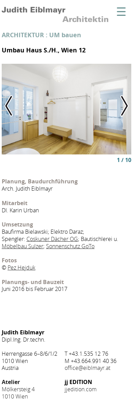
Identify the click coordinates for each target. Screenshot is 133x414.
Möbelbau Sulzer (22, 246)
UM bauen (65, 35)
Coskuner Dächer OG (52, 239)
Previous (14, 105)
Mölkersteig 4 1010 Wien (18, 389)
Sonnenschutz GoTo (70, 246)
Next (118, 105)
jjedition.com (81, 389)
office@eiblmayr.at (87, 368)
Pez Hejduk (21, 267)
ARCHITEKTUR (23, 35)
